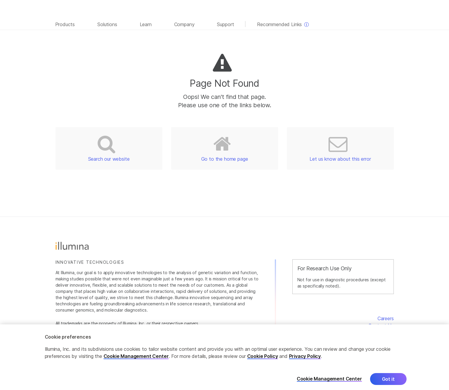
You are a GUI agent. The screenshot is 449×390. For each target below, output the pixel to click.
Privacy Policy (305, 358)
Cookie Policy (262, 358)
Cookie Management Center (136, 358)
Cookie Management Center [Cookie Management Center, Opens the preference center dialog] (329, 381)
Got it (388, 381)
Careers (385, 318)
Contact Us (381, 326)
